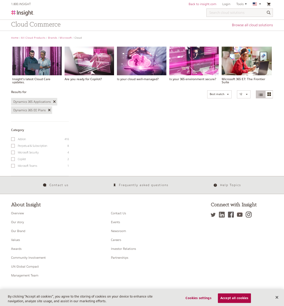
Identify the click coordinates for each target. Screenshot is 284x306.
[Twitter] (214, 215)
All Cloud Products (33, 37)
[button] (219, 94)
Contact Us (118, 213)
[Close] (277, 300)
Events (115, 222)
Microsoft (66, 37)
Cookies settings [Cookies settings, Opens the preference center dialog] (198, 301)
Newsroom (118, 231)
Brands (52, 37)
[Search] (269, 13)
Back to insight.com (202, 4)
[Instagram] (250, 215)
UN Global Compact (25, 266)
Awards (16, 248)
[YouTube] (241, 215)
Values (15, 240)
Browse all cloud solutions (252, 25)
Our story (17, 222)
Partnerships (119, 257)
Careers (116, 240)
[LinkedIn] (223, 215)
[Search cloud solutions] (239, 12)
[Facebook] (232, 215)
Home (15, 37)
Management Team (24, 275)
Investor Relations (123, 248)
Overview (17, 213)
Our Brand (18, 231)
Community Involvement (28, 257)
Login (226, 4)
